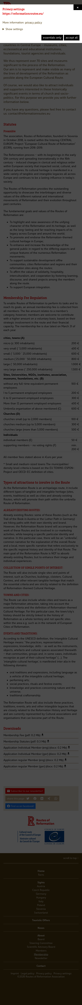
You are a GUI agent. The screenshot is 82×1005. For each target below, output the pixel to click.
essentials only (52, 37)
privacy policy (33, 22)
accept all (72, 37)
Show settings (14, 29)
